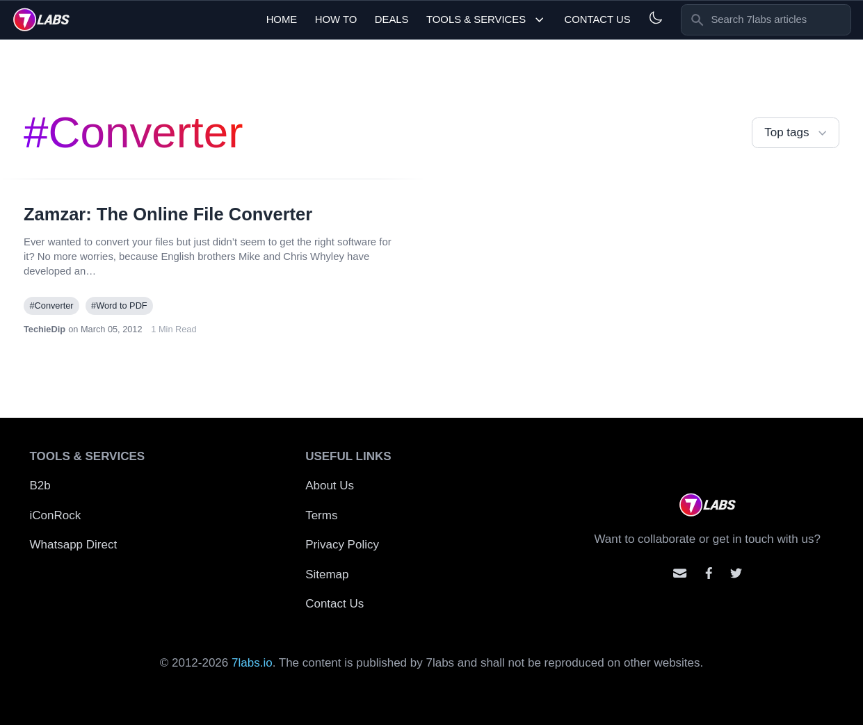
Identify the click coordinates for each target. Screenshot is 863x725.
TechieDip (44, 329)
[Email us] (679, 573)
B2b (40, 485)
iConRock (55, 515)
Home (282, 19)
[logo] (41, 19)
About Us (329, 485)
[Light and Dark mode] (655, 17)
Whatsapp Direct (74, 544)
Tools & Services (486, 20)
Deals (392, 19)
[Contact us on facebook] (709, 573)
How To (336, 19)
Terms (321, 515)
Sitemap (326, 574)
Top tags (797, 133)
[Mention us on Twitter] (736, 573)
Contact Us (597, 19)
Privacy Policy (342, 544)
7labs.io (252, 662)
